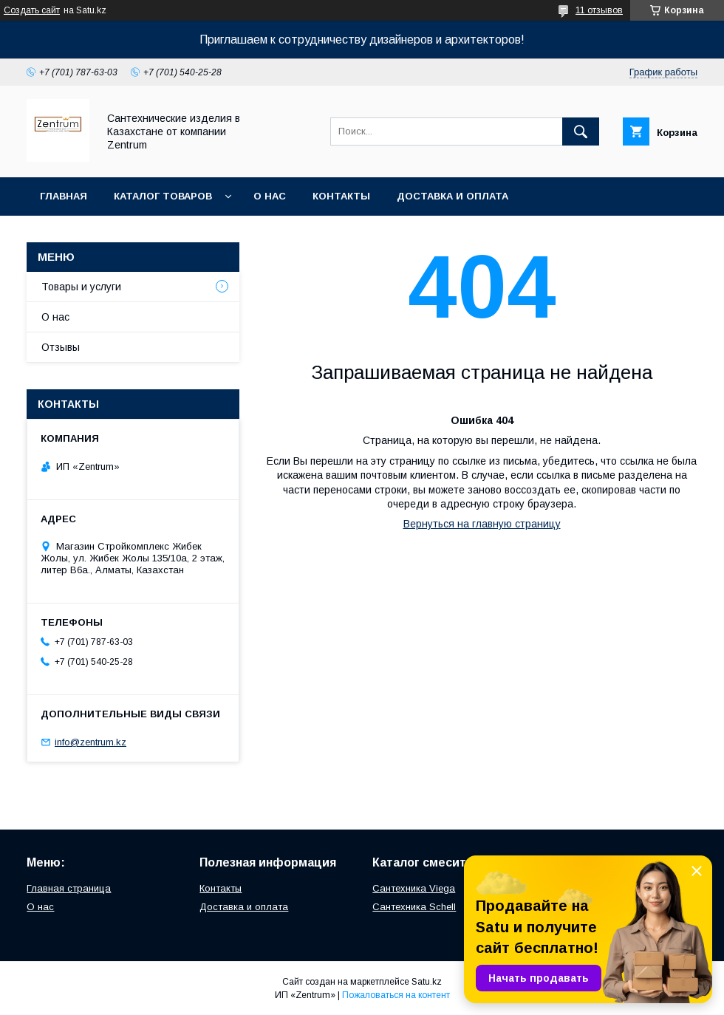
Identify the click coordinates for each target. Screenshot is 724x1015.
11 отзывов (599, 10)
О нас (269, 196)
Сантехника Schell (414, 906)
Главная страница (69, 888)
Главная (63, 196)
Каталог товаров (163, 196)
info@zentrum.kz (90, 742)
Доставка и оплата (452, 196)
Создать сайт (32, 10)
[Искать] (580, 131)
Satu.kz (426, 982)
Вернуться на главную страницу (482, 524)
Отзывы (60, 347)
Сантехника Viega (413, 888)
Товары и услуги (81, 287)
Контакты (341, 196)
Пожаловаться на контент (396, 995)
